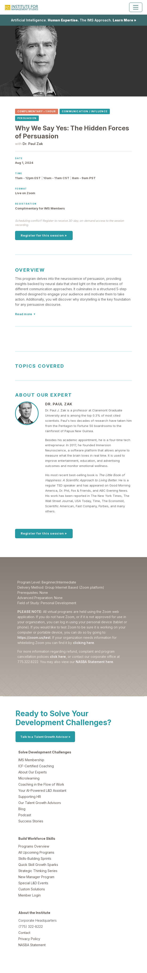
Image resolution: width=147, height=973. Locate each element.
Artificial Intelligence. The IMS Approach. (73, 20)
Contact (24, 933)
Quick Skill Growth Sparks (38, 865)
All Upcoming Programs (36, 852)
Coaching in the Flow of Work (41, 784)
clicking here (83, 643)
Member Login (29, 895)
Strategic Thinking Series (37, 871)
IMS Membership (31, 760)
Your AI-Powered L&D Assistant (42, 790)
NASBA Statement (32, 945)
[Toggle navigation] (135, 7)
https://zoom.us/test (34, 637)
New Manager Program (36, 877)
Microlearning (29, 778)
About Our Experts (32, 772)
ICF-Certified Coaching (36, 766)
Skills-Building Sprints (34, 858)
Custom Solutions (31, 889)
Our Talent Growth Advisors (39, 803)
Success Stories (30, 821)
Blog (21, 809)
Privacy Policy (29, 939)
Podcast (24, 815)
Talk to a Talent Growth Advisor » (45, 737)
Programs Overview (33, 846)
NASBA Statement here (94, 662)
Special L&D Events (33, 883)
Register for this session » (44, 235)
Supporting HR (29, 797)
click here (58, 657)
